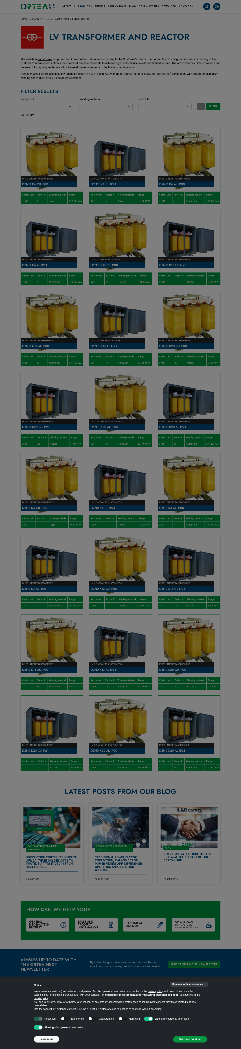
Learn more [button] (46, 1039)
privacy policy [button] (155, 991)
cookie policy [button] (41, 998)
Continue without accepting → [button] (189, 984)
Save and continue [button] (190, 1039)
